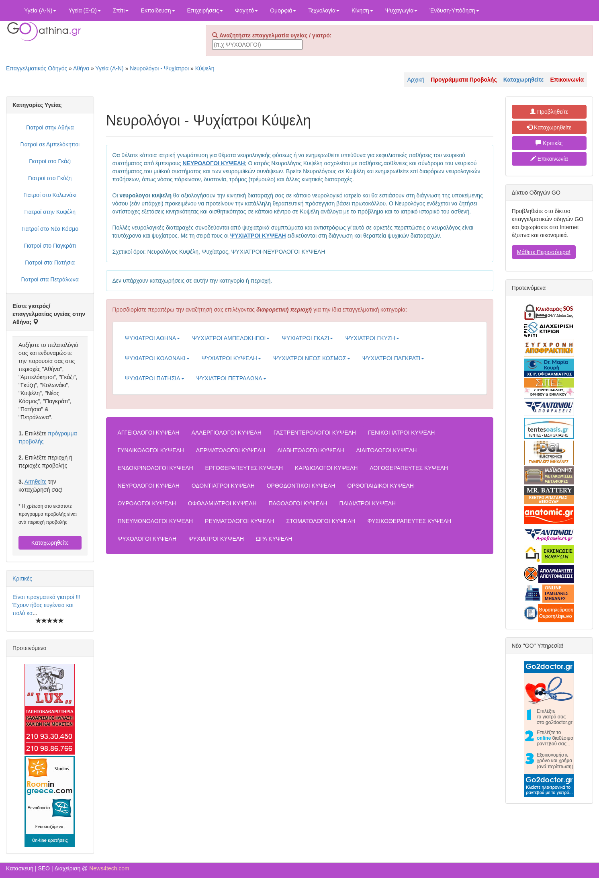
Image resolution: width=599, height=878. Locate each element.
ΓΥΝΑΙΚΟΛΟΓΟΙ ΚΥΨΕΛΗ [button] (151, 450)
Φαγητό (246, 10)
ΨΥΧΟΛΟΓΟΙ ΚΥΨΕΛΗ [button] (147, 538)
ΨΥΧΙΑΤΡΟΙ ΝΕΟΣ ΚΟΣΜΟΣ (311, 358)
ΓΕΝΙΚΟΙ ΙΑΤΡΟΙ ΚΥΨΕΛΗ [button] (401, 432)
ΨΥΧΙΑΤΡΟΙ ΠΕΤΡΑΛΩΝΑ (231, 378)
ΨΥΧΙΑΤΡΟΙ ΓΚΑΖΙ (307, 338)
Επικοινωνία (549, 159)
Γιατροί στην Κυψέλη (50, 212)
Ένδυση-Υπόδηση (454, 10)
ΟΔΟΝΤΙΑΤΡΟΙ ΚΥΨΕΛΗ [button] (223, 485)
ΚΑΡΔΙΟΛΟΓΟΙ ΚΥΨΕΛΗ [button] (326, 468)
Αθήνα (81, 68)
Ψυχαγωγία (401, 10)
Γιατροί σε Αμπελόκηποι (50, 144)
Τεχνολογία (323, 10)
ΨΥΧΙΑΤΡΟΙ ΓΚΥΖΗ (372, 338)
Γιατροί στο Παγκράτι (50, 245)
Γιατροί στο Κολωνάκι (49, 195)
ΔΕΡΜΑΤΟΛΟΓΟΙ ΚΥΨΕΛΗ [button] (230, 450)
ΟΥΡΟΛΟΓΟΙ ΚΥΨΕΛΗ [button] (147, 503)
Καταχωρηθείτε (50, 543)
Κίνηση (362, 10)
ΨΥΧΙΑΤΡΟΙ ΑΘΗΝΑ (152, 338)
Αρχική (416, 79)
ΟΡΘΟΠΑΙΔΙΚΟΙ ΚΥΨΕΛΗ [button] (381, 485)
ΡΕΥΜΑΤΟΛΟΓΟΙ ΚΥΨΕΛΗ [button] (239, 521)
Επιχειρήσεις (205, 10)
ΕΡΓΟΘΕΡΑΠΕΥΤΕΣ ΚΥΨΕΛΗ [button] (244, 468)
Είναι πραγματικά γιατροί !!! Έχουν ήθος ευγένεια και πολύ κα (46, 605)
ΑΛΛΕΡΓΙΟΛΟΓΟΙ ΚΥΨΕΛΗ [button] (227, 432)
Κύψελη (205, 68)
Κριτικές (22, 578)
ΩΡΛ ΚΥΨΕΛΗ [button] (274, 538)
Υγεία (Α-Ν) (40, 10)
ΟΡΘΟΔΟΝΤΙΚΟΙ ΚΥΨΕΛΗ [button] (301, 485)
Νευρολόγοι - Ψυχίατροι (159, 68)
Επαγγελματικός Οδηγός (36, 68)
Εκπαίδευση (158, 10)
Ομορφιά (283, 10)
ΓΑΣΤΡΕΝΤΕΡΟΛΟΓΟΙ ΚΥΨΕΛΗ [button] (315, 432)
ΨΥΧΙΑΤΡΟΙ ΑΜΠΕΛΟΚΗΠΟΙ (231, 338)
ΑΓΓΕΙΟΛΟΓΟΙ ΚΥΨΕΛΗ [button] (149, 432)
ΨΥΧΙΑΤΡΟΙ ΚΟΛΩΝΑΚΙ (157, 358)
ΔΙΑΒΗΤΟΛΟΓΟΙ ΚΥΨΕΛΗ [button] (310, 450)
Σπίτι (121, 10)
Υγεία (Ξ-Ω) (84, 10)
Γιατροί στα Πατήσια (50, 262)
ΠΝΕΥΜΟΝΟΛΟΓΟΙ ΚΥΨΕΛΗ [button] (155, 521)
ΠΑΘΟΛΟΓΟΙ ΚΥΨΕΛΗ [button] (298, 503)
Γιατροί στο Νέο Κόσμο (49, 229)
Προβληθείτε (549, 112)
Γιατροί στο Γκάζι (50, 161)
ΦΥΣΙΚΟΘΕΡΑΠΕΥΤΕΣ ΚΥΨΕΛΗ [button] (410, 521)
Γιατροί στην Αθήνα (50, 127)
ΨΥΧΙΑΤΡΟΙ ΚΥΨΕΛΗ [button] (216, 538)
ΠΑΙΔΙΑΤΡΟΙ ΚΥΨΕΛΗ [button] (367, 503)
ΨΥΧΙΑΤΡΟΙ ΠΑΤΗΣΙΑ (154, 378)
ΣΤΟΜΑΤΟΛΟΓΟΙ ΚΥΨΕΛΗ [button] (320, 521)
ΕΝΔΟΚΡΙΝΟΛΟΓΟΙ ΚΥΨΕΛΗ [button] (155, 468)
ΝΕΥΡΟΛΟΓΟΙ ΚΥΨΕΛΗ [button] (149, 485)
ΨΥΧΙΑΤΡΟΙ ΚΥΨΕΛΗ (231, 358)
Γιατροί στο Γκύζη (50, 178)
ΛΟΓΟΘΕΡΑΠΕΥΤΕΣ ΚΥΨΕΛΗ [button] (409, 468)
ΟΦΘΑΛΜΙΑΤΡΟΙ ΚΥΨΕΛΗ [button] (222, 503)
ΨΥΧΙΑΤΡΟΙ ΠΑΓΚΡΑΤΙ (393, 358)
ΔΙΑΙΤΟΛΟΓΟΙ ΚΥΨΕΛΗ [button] (386, 450)
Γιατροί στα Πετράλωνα (50, 279)
